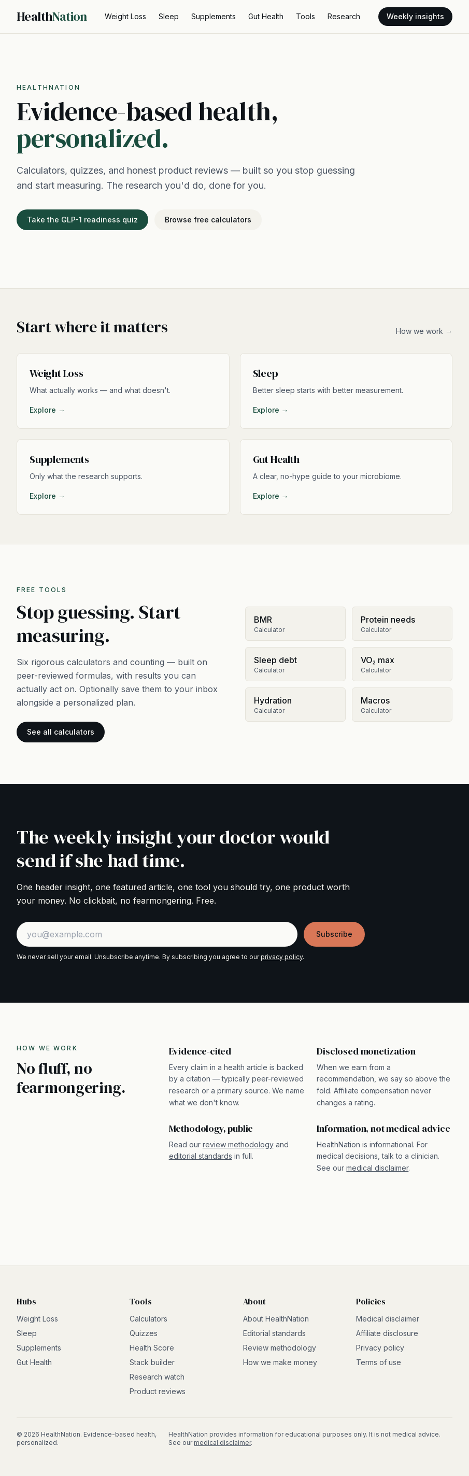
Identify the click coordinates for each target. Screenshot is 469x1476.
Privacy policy (380, 1347)
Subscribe (334, 934)
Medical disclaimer (387, 1318)
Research (344, 16)
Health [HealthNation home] (52, 16)
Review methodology (279, 1347)
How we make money (280, 1362)
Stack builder (152, 1362)
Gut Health (265, 16)
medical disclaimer (377, 1167)
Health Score (152, 1347)
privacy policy (282, 957)
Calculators (148, 1318)
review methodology (238, 1144)
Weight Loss (125, 16)
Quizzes (144, 1333)
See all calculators (60, 731)
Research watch (157, 1376)
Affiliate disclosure (387, 1333)
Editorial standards (274, 1333)
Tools (305, 16)
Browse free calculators (208, 219)
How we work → (424, 331)
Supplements (213, 16)
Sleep (169, 16)
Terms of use (378, 1362)
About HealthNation (276, 1318)
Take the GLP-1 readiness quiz (82, 219)
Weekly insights (415, 16)
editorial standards (200, 1155)
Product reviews (158, 1391)
